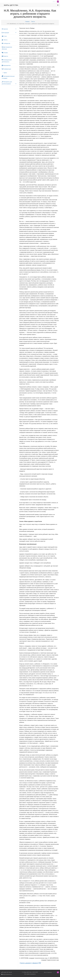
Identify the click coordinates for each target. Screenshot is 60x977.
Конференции (6, 69)
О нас (4, 36)
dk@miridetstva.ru (7, 974)
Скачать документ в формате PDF (30, 963)
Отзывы (5, 52)
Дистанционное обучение (7, 48)
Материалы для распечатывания (9, 83)
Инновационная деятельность (6, 60)
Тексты (4, 39)
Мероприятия (6, 65)
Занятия (9, 29)
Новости (5, 56)
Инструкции (9, 32)
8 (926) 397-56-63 (7, 972)
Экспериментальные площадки (8, 77)
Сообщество (6, 43)
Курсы (4, 72)
